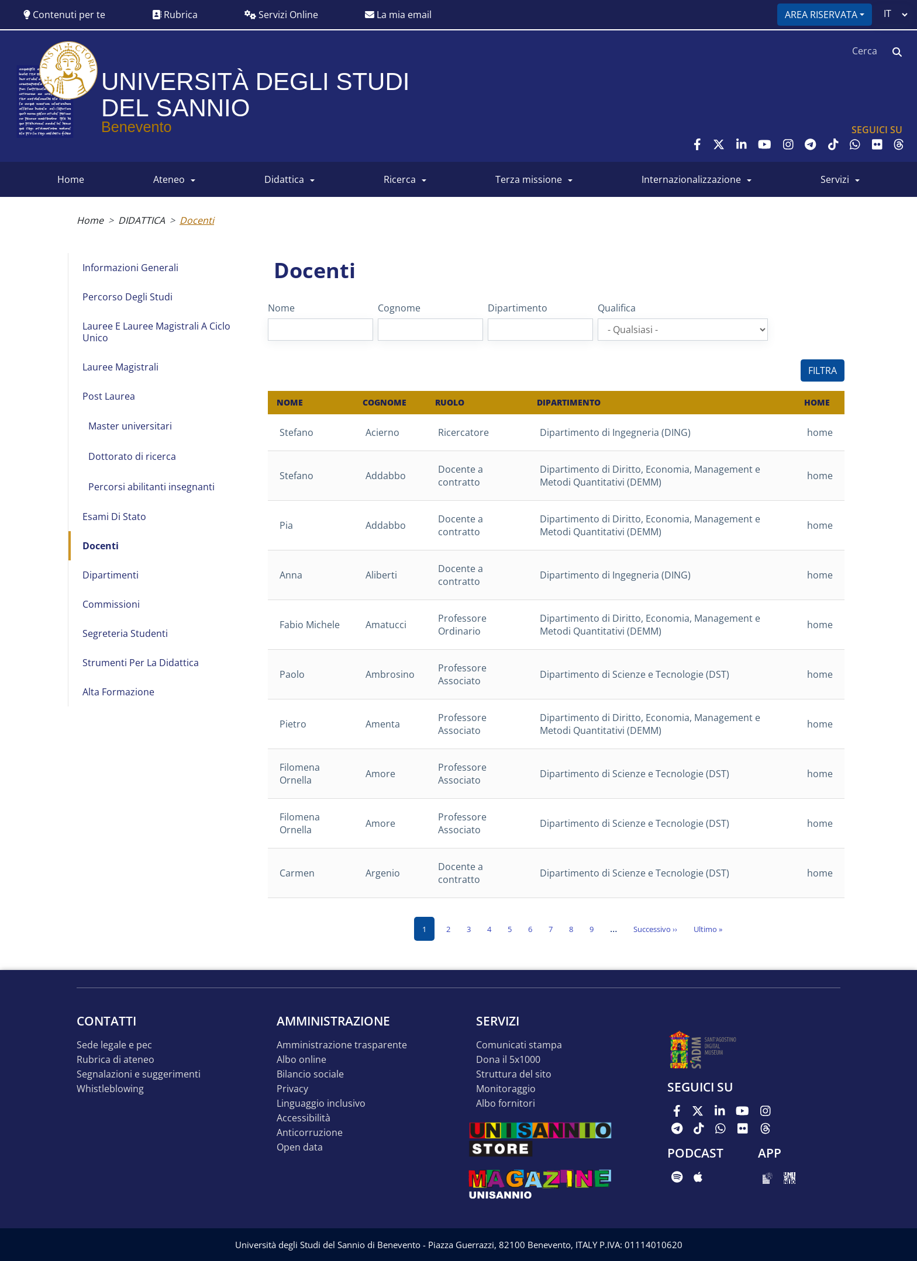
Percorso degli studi (127, 296)
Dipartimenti (110, 575)
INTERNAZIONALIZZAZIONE (691, 179)
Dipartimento (517, 308)
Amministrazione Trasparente (342, 1045)
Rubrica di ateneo (115, 1060)
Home (90, 220)
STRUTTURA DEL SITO (513, 1074)
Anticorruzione (310, 1133)
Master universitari (130, 426)
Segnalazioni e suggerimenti (139, 1074)
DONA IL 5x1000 (508, 1060)
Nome (281, 308)
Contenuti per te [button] (64, 14)
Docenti (100, 545)
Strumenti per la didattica (140, 662)
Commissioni (111, 604)
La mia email (398, 14)
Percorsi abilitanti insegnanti (151, 486)
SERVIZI (835, 179)
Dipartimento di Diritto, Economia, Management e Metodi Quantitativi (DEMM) (650, 476)
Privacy (292, 1089)
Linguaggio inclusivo (321, 1103)
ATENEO (169, 179)
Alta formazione (118, 691)
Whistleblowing (110, 1089)
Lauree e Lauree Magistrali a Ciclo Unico (156, 332)
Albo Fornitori (505, 1103)
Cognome (399, 308)
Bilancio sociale (310, 1074)
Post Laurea (108, 396)
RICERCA (400, 179)
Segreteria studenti (125, 633)
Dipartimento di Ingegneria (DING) (615, 432)
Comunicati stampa (519, 1045)
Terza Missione (528, 179)
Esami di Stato (114, 516)
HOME (70, 179)
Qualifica (617, 308)
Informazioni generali (130, 267)
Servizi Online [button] (281, 14)
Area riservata (821, 14)
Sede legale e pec (114, 1045)
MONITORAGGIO (506, 1089)
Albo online (301, 1060)
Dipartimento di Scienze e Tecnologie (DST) (634, 674)
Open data (300, 1147)
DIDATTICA (284, 179)
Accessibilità (303, 1118)
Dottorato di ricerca (132, 456)
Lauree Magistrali (120, 367)
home (820, 432)
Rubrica (175, 14)
